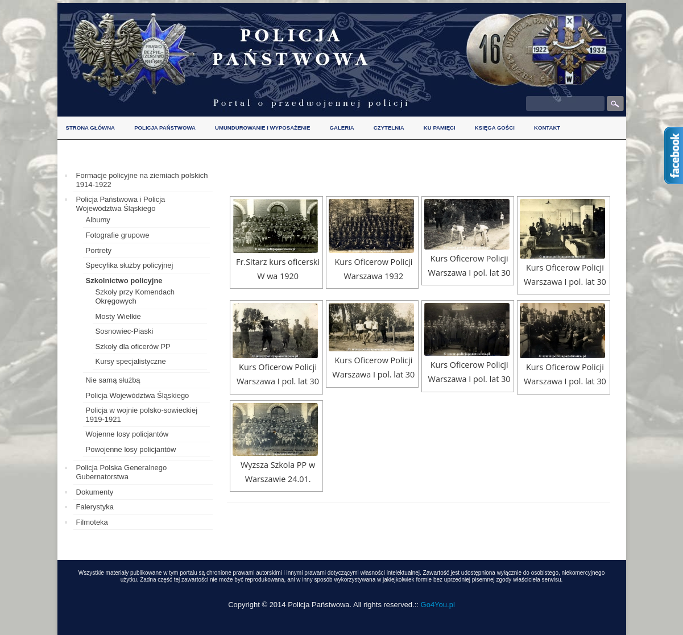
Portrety (99, 250)
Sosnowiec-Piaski (125, 331)
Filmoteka (92, 522)
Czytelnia (389, 127)
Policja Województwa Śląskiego (137, 395)
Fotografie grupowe (118, 235)
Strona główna (90, 127)
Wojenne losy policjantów (127, 434)
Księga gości (495, 127)
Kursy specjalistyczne (131, 361)
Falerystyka (95, 507)
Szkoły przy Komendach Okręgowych (135, 296)
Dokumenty (95, 492)
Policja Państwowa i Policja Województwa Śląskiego (120, 204)
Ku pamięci (440, 127)
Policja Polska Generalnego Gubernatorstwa (121, 472)
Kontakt (547, 127)
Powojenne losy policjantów (131, 449)
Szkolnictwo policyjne (124, 280)
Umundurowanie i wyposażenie (262, 127)
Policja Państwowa (165, 127)
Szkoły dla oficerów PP (133, 346)
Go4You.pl (438, 604)
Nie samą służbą (113, 380)
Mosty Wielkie (118, 316)
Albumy (98, 219)
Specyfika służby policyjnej (129, 265)
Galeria (342, 127)
